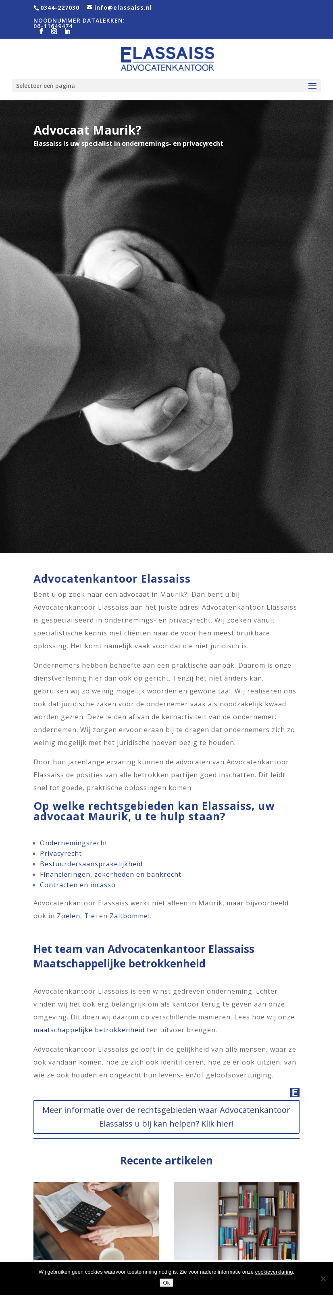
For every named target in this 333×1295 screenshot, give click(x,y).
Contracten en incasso (78, 884)
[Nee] (323, 1278)
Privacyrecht (61, 853)
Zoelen (68, 915)
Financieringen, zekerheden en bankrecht (110, 874)
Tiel (90, 915)
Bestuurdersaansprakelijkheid (91, 863)
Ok (166, 1283)
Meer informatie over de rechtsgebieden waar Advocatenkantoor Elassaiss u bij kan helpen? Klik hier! (166, 1116)
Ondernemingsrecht (74, 842)
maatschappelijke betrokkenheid (89, 1029)
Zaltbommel (130, 915)
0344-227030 (59, 7)
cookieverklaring (274, 1272)
